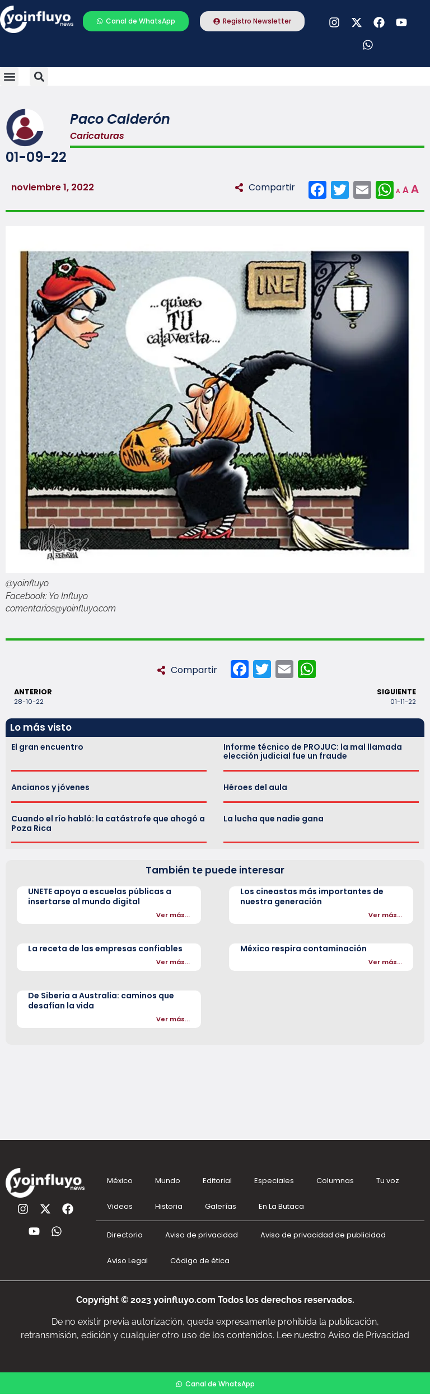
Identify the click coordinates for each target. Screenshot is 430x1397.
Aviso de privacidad (201, 1235)
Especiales (274, 1180)
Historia (169, 1206)
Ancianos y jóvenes (50, 787)
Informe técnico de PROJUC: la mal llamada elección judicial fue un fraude (312, 751)
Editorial (217, 1180)
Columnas (335, 1180)
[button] (9, 76)
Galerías (220, 1206)
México (120, 1180)
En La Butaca (281, 1206)
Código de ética (200, 1260)
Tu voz (387, 1180)
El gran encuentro (47, 747)
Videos (120, 1206)
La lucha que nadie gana (273, 818)
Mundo (167, 1180)
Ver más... (173, 914)
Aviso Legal (127, 1260)
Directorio (125, 1235)
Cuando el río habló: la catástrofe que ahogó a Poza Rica (108, 823)
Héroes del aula (255, 787)
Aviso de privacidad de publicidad (323, 1235)
